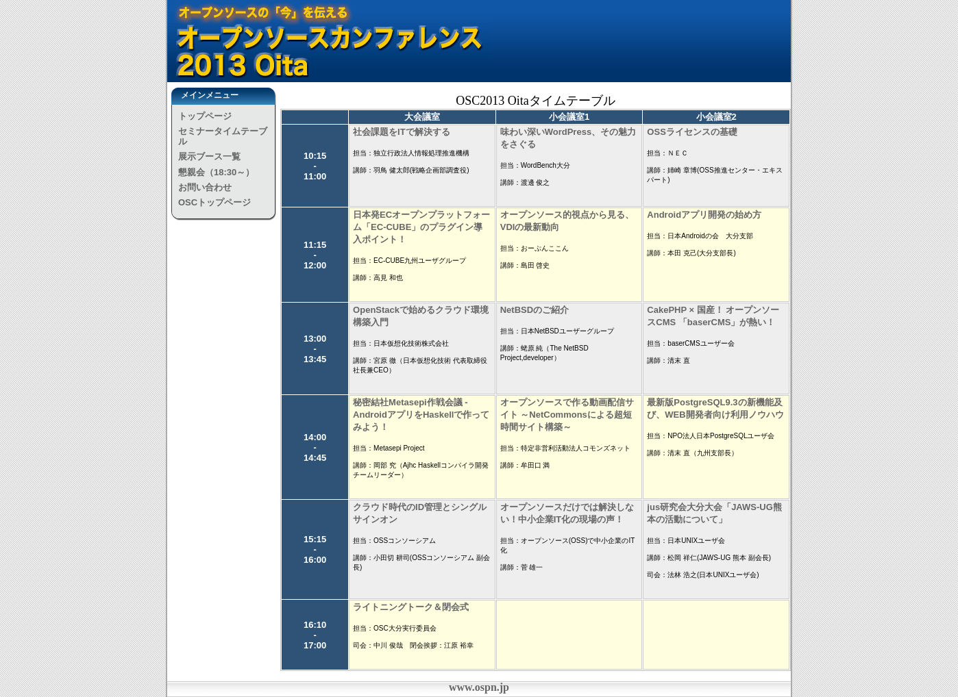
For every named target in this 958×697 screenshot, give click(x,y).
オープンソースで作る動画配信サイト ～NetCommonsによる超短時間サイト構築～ (567, 414)
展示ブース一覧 (209, 156)
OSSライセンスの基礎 (692, 132)
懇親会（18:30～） (216, 172)
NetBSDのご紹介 (534, 310)
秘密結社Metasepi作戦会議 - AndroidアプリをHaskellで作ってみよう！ (421, 414)
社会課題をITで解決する (401, 132)
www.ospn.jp (479, 687)
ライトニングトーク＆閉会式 (411, 607)
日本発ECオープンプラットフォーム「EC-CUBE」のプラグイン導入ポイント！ (421, 227)
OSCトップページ (214, 202)
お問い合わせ (205, 187)
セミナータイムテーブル (222, 136)
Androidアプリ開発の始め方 (704, 215)
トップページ (205, 116)
